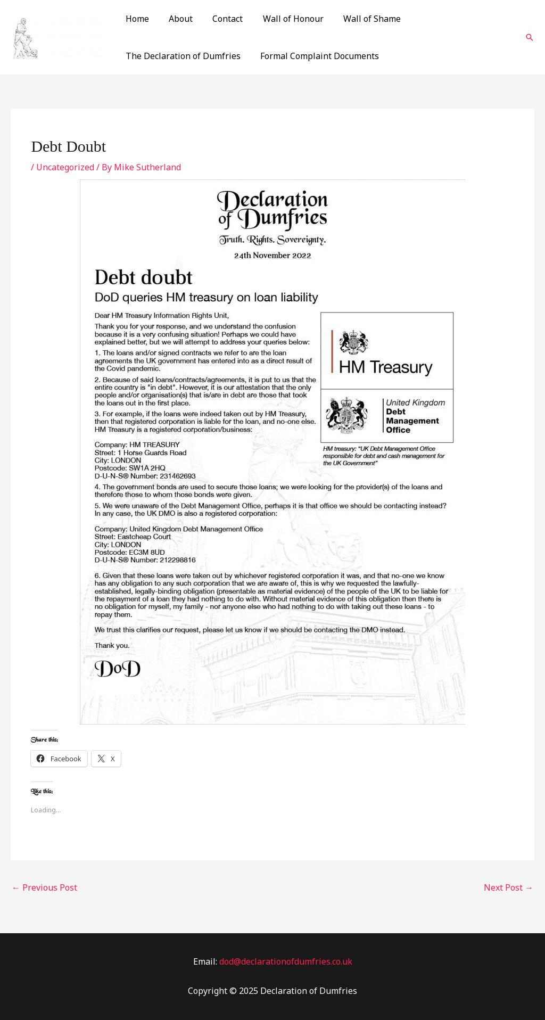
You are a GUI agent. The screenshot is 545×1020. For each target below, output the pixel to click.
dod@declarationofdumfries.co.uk (285, 961)
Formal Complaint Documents (315, 56)
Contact (220, 18)
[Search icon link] (529, 37)
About (176, 18)
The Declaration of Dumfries (181, 56)
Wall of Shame (359, 18)
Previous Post (44, 887)
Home (135, 18)
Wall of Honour (283, 18)
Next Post (508, 887)
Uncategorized (65, 167)
